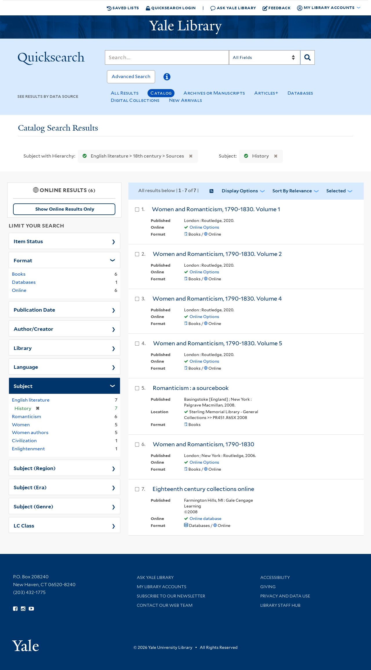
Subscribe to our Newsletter (171, 596)
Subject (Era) (30, 486)
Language (26, 366)
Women (21, 424)
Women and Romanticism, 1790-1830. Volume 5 (217, 343)
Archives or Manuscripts (214, 93)
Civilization (24, 440)
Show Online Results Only (64, 209)
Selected (336, 191)
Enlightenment (28, 449)
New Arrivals (185, 100)
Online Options (204, 227)
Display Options (240, 191)
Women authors (30, 432)
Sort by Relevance (292, 191)
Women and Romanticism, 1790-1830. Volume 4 (217, 298)
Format (23, 260)
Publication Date (34, 309)
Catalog (161, 93)
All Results (125, 93)
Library (23, 347)
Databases (300, 93)
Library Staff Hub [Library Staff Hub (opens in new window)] (280, 605)
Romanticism (26, 416)
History (255, 156)
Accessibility (275, 577)
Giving (268, 586)
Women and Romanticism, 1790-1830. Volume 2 (217, 253)
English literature (31, 400)
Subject (23, 385)
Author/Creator (33, 328)
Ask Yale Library (233, 8)
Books (19, 274)
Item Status (28, 240)
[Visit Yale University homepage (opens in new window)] (25, 643)
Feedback (277, 8)
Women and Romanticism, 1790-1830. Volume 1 (216, 209)
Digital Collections (135, 100)
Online (19, 290)
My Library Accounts (161, 586)
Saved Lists (123, 8)
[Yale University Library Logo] (185, 27)
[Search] (167, 57)
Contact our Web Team (164, 605)
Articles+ (266, 93)
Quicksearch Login (171, 7)
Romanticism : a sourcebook (191, 387)
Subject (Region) (35, 467)
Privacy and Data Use (285, 596)
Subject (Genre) (33, 506)
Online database (205, 518)
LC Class (24, 525)
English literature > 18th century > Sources (132, 156)
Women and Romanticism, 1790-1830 (203, 444)
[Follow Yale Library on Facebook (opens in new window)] (15, 608)
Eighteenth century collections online (203, 488)
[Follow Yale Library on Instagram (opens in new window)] (23, 608)
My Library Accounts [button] (326, 8)
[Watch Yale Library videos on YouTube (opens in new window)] (31, 608)
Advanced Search (131, 76)
